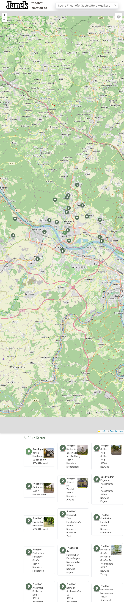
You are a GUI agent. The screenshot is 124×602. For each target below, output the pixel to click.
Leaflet (102, 431)
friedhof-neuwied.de (39, 5)
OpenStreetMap (116, 431)
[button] (64, 233)
